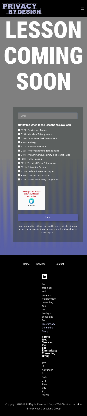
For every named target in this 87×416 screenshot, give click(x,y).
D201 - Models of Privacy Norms (36, 134)
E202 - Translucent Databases (35, 175)
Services (42, 264)
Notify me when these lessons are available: (45, 125)
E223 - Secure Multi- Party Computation (40, 179)
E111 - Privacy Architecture (34, 146)
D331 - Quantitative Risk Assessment (39, 138)
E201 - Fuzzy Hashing (31, 159)
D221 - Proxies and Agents (34, 130)
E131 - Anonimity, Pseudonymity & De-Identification (45, 155)
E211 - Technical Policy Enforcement (38, 163)
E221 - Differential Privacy (33, 167)
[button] (82, 9)
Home (26, 264)
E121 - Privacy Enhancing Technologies (40, 150)
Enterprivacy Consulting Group (48, 328)
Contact (59, 264)
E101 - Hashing (28, 142)
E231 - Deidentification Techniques (37, 171)
